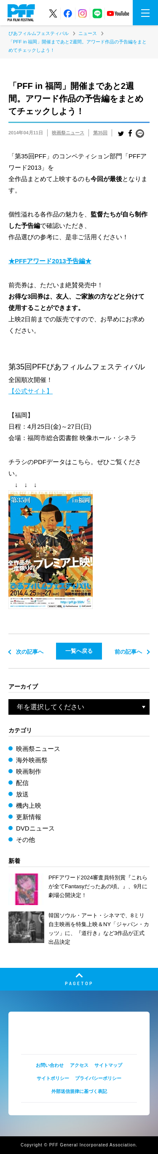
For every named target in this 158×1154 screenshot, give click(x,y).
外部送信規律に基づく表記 (79, 1091)
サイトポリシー (53, 1078)
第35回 (100, 132)
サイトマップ (108, 1065)
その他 (25, 839)
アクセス (79, 1065)
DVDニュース (35, 828)
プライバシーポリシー (98, 1078)
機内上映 (28, 805)
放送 (22, 794)
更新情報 (28, 816)
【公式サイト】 (30, 391)
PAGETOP (79, 983)
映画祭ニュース (68, 132)
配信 (22, 782)
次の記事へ (29, 652)
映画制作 (28, 771)
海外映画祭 (32, 760)
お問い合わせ (50, 1065)
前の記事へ (128, 652)
